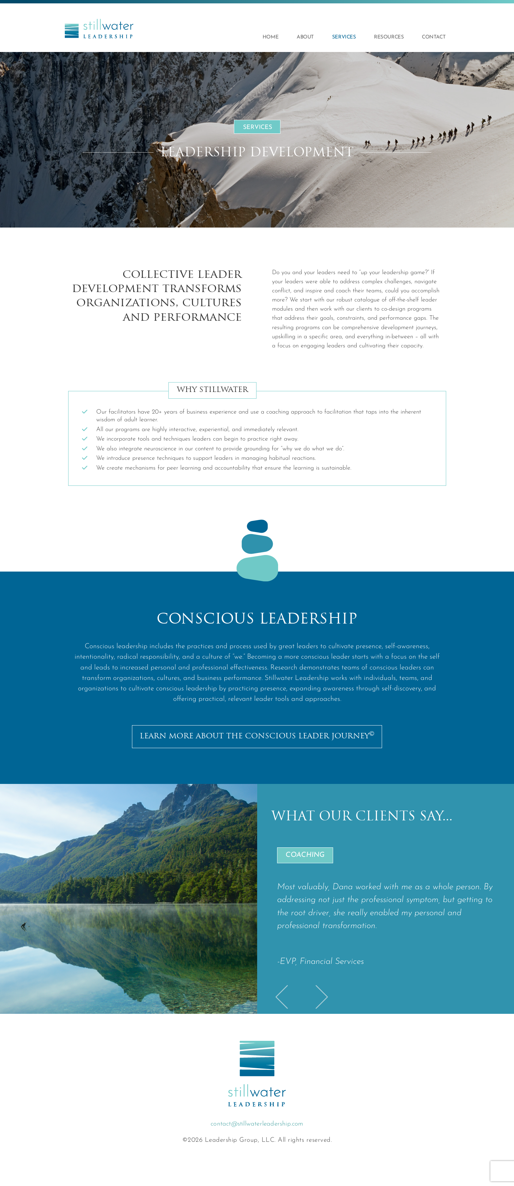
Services (344, 37)
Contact (433, 37)
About (305, 37)
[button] (283, 996)
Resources (389, 37)
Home (270, 37)
